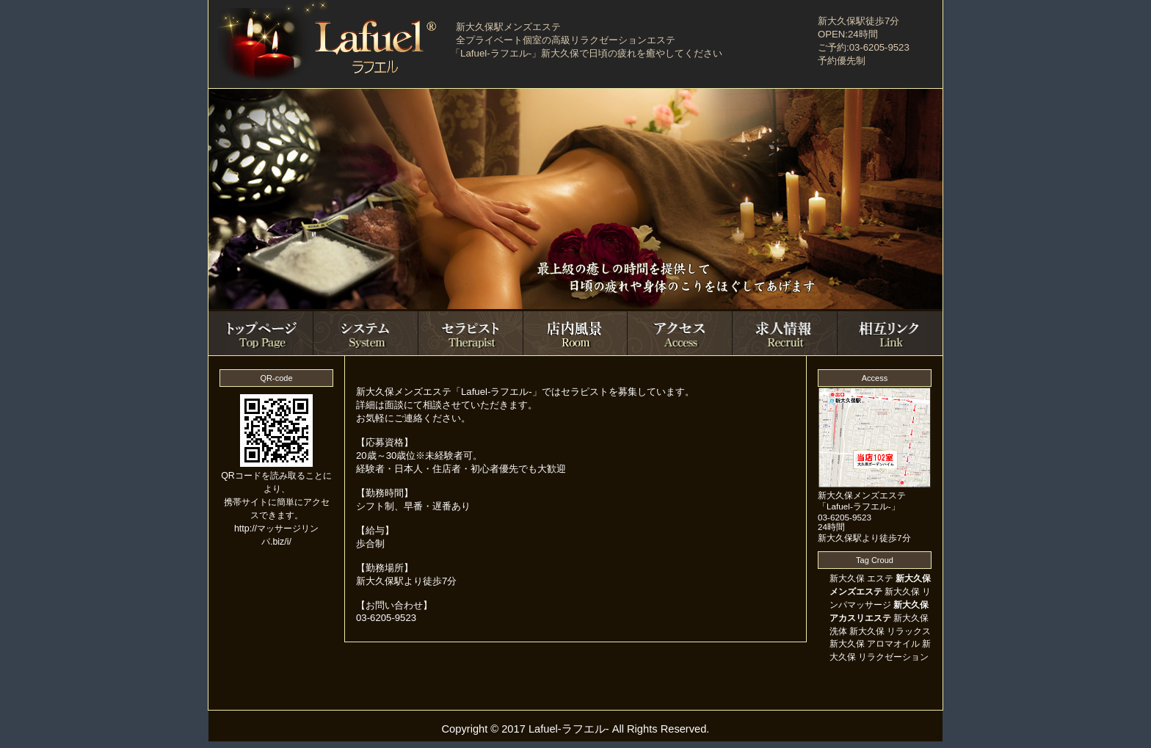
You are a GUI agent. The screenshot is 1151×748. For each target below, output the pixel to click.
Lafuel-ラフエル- (569, 729)
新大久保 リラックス (890, 631)
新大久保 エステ (861, 578)
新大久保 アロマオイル (874, 644)
